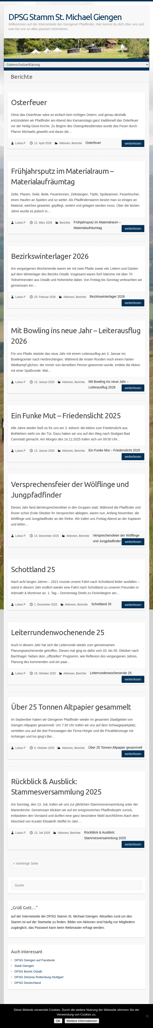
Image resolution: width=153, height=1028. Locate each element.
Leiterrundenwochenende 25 (57, 632)
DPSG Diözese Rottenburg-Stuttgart (39, 977)
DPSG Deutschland (28, 983)
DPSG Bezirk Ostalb (28, 971)
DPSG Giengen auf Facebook (35, 960)
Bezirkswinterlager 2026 (50, 256)
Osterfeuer (29, 102)
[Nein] (147, 1016)
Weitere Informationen (82, 1021)
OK (58, 1021)
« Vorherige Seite (25, 863)
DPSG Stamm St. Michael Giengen (65, 17)
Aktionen (64, 143)
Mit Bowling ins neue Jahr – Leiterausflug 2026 (76, 335)
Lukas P (20, 143)
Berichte (77, 143)
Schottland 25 (33, 569)
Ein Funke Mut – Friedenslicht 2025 (66, 415)
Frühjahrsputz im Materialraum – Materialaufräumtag (62, 176)
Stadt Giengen (24, 966)
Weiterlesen (133, 143)
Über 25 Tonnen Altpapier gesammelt (71, 707)
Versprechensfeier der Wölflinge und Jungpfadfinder (70, 489)
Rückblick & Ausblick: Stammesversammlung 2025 (56, 786)
